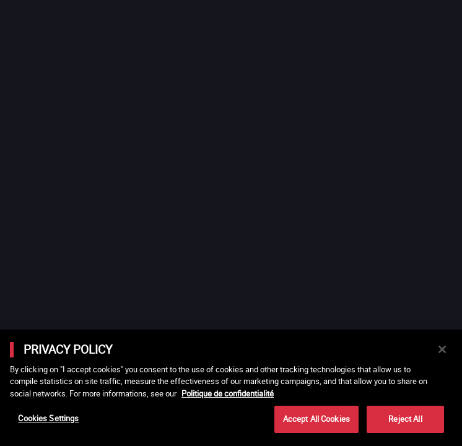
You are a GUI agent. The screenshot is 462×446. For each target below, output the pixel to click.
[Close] (442, 349)
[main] (231, 388)
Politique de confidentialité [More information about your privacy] (227, 393)
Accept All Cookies (316, 418)
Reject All (405, 418)
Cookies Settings (48, 418)
